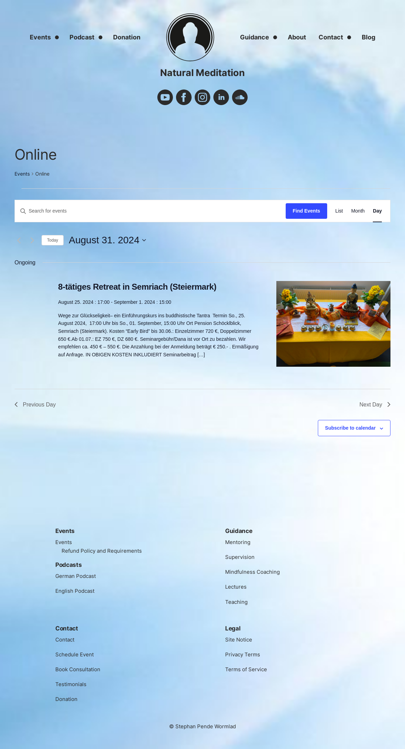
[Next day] (32, 240)
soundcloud (240, 97)
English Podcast (77, 590)
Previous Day (35, 405)
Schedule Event (77, 654)
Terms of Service (248, 669)
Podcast (82, 37)
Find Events (306, 211)
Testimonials (72, 684)
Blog (368, 37)
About (297, 37)
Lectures (237, 586)
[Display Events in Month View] (358, 211)
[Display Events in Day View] (377, 211)
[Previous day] (19, 240)
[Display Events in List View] (339, 211)
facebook (184, 97)
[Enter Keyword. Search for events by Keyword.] (150, 211)
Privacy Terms (244, 654)
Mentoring (239, 542)
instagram (202, 97)
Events (40, 37)
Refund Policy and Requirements (107, 550)
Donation (126, 37)
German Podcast (78, 575)
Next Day (374, 405)
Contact (331, 37)
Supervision (241, 556)
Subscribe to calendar (350, 428)
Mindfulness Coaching (256, 571)
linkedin (221, 97)
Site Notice (240, 639)
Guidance (254, 37)
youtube (165, 97)
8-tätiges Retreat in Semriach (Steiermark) (137, 286)
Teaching (237, 601)
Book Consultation (80, 669)
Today (52, 240)
